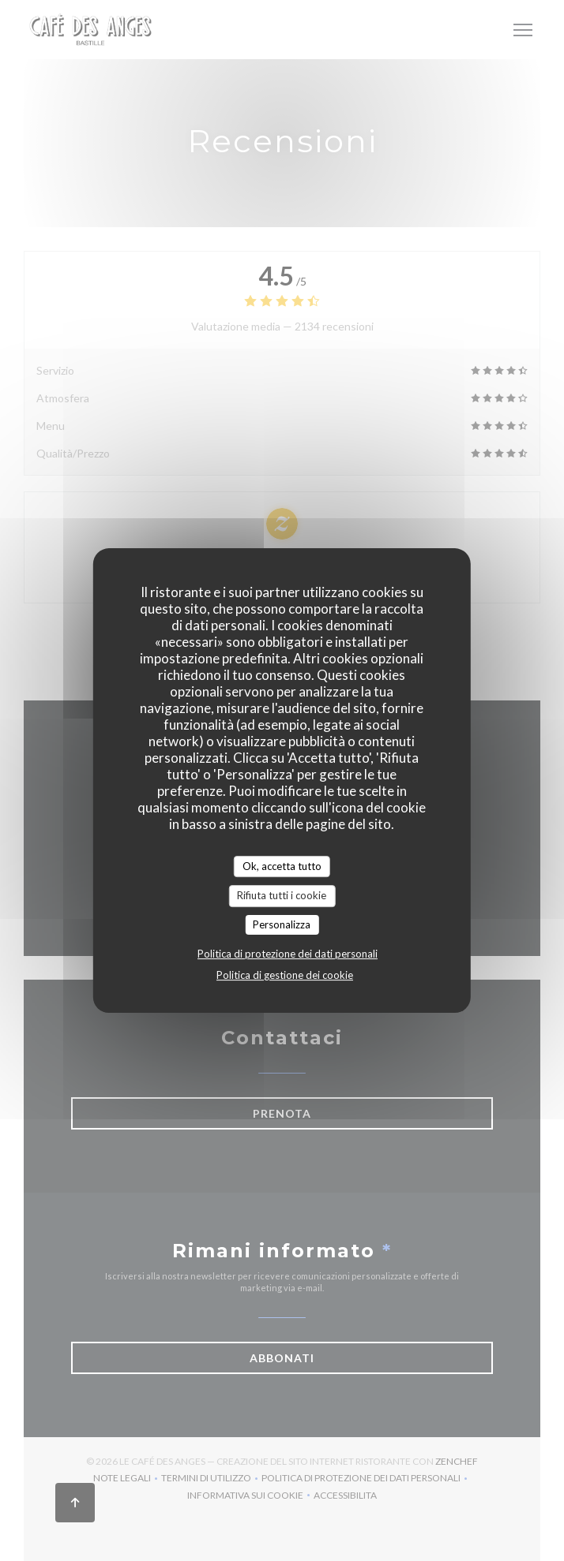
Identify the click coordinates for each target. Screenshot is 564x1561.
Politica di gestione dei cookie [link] (284, 975)
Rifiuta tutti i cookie (281, 895)
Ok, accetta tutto (282, 866)
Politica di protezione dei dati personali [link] (287, 953)
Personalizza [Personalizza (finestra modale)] (281, 924)
